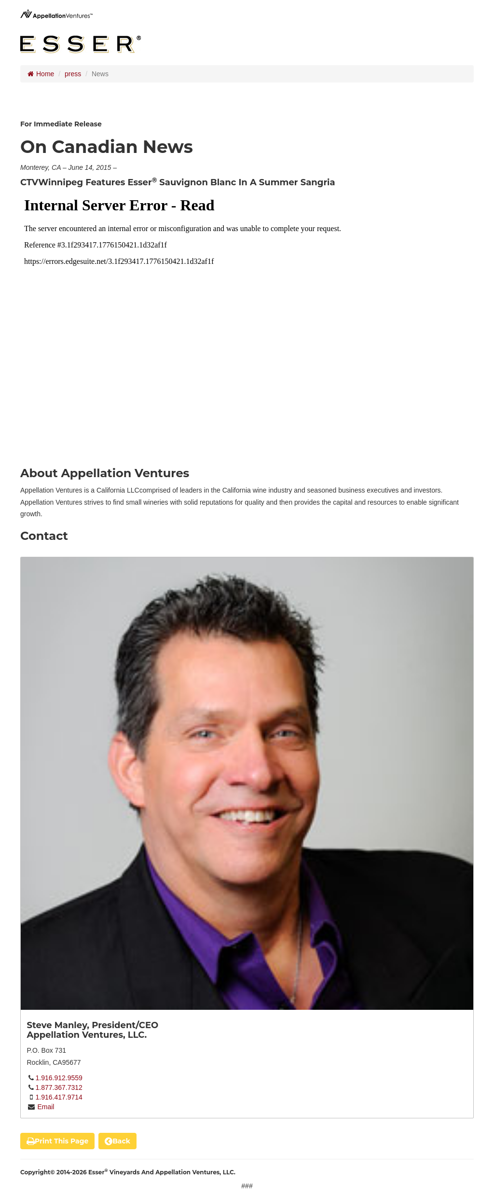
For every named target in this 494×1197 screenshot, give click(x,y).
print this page (57, 1141)
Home (40, 74)
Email (45, 1107)
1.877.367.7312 (59, 1087)
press (73, 74)
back (117, 1141)
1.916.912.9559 (59, 1078)
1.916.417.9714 (59, 1097)
